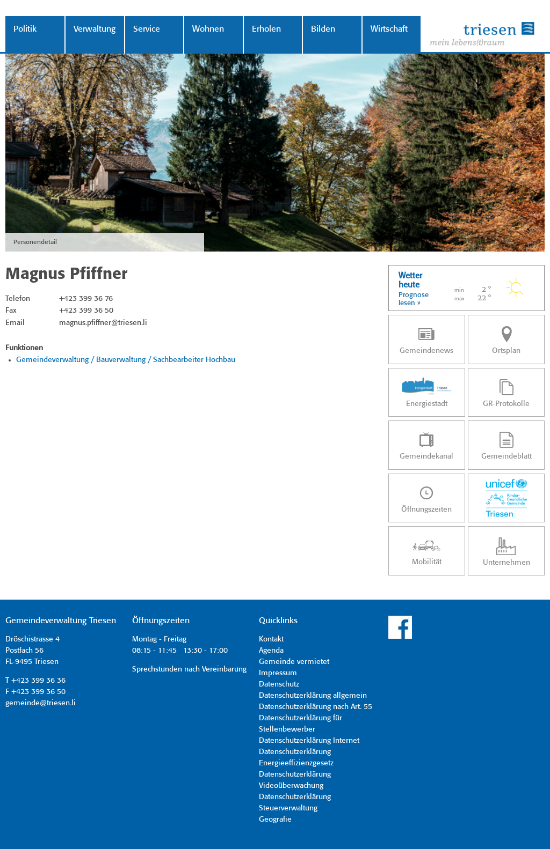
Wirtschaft (389, 29)
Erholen (266, 29)
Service (146, 29)
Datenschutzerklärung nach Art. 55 (315, 707)
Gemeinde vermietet (294, 662)
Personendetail (35, 242)
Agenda (271, 650)
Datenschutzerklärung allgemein (313, 695)
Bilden (323, 29)
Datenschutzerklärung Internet (309, 740)
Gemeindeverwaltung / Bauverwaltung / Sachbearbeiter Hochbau (125, 360)
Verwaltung (94, 29)
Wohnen (208, 29)
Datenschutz (279, 684)
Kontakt (271, 639)
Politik (25, 29)
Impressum (278, 673)
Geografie (275, 819)
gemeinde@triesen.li (40, 703)
